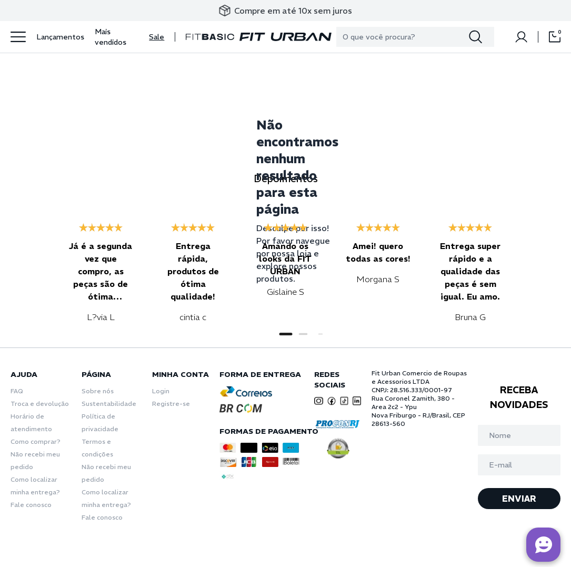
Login (160, 391)
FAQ (17, 391)
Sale (156, 37)
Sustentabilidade (109, 403)
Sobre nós (98, 391)
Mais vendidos (110, 37)
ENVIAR (519, 498)
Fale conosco (31, 505)
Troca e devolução (40, 403)
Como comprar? (36, 441)
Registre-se (171, 403)
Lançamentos (60, 37)
